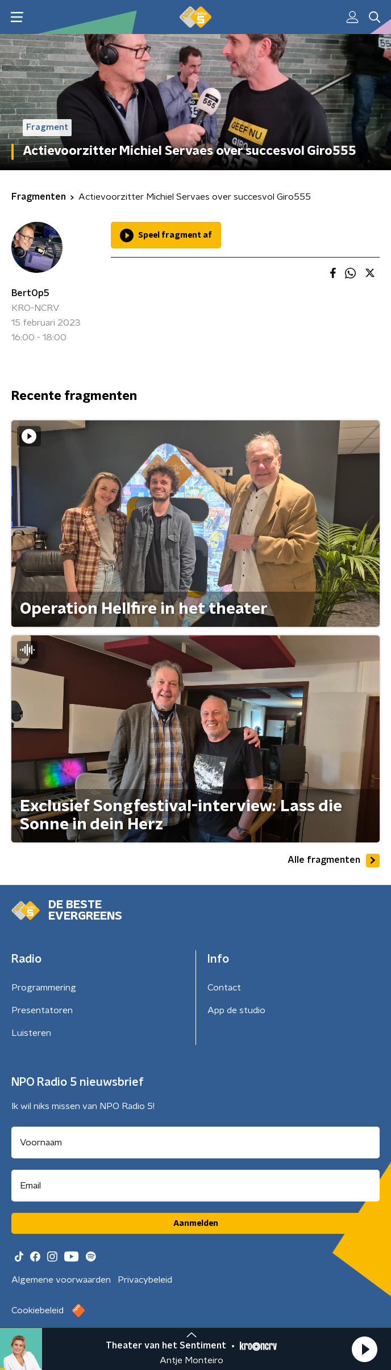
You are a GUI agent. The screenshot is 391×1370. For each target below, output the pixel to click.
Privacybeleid (145, 1279)
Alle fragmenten (334, 860)
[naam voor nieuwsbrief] (195, 1142)
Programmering (43, 987)
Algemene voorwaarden (61, 1279)
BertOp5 (30, 293)
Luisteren (31, 1033)
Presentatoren (42, 1010)
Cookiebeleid (37, 1310)
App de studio (236, 1010)
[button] (364, 1349)
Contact (224, 987)
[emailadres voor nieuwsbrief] (195, 1186)
